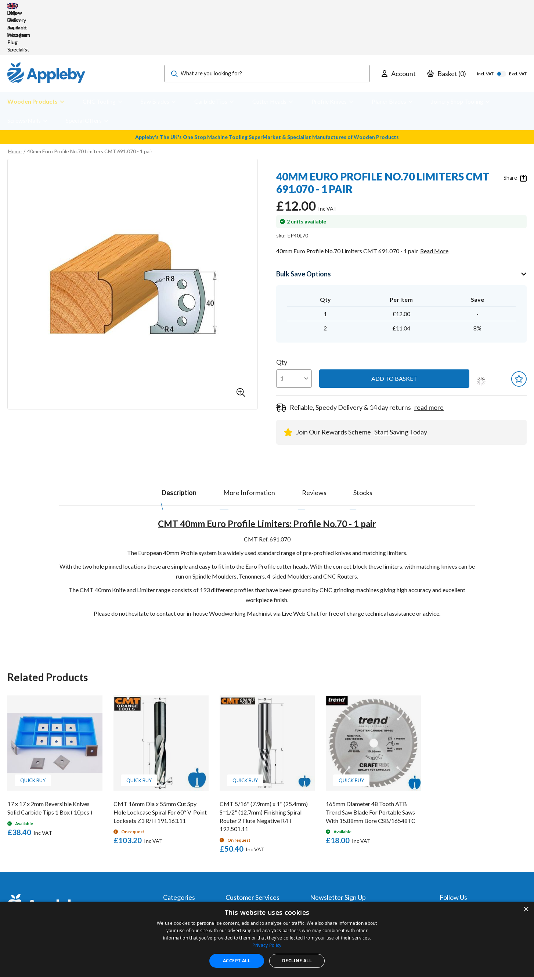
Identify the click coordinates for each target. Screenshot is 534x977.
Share (515, 133)
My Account (239, 868)
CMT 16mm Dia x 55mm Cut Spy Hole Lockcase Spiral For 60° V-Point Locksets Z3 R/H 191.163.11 (160, 768)
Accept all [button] (236, 961)
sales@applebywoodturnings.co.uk (75, 888)
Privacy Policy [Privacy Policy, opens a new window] (266, 945)
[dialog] (267, 939)
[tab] (179, 446)
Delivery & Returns (247, 888)
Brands (171, 898)
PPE (168, 888)
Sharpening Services (248, 898)
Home (15, 107)
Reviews (314, 448)
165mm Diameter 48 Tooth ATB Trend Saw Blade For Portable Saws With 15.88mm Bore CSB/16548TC (370, 768)
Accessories (177, 878)
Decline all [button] (297, 961)
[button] (241, 348)
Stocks (362, 448)
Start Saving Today (400, 388)
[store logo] (46, 29)
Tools (169, 868)
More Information (249, 448)
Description (179, 448)
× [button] (525, 909)
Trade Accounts (244, 878)
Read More (434, 206)
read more (429, 363)
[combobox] (267, 29)
